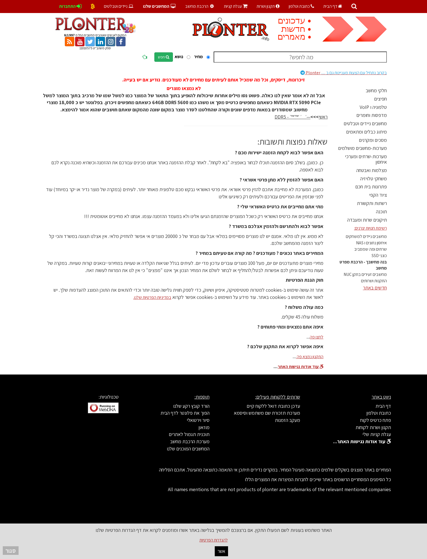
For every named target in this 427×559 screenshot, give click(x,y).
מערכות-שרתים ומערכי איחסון (366, 159)
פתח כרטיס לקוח (375, 420)
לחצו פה (316, 337)
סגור (11, 550)
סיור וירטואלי (198, 420)
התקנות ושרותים (374, 281)
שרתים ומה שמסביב (370, 249)
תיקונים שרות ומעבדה (367, 220)
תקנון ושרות (268, 6)
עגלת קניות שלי (376, 434)
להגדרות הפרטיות (214, 540)
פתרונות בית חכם (371, 186)
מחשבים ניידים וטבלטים (365, 123)
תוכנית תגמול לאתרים (189, 434)
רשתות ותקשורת (372, 203)
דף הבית (332, 6)
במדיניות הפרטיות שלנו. (152, 297)
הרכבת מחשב (200, 6)
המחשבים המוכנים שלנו (188, 448)
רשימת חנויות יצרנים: (370, 228)
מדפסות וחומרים (371, 115)
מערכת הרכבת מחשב (189, 441)
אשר (221, 551)
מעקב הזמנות (287, 420)
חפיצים (380, 99)
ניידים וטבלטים (119, 6)
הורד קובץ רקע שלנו (191, 406)
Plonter (343, 73)
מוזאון (203, 427)
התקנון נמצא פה (309, 357)
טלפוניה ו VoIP (373, 107)
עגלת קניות (235, 6)
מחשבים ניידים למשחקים (366, 236)
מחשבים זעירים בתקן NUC (365, 274)
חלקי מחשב (376, 90)
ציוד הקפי (378, 195)
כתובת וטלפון (301, 6)
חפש (163, 57)
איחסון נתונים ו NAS (371, 243)
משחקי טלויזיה (373, 178)
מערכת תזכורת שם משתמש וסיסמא (267, 413)
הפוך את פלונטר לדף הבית (184, 413)
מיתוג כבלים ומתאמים (366, 132)
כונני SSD (379, 255)
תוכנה (381, 211)
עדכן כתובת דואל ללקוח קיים (273, 406)
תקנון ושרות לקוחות (373, 427)
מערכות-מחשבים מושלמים (362, 148)
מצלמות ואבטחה (371, 170)
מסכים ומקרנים (373, 140)
